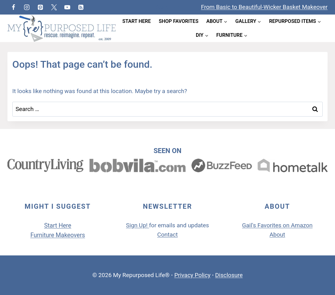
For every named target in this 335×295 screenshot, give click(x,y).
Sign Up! (137, 225)
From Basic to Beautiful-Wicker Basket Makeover (264, 7)
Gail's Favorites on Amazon (277, 225)
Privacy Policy (192, 275)
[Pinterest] (40, 7)
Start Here (136, 21)
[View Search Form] (167, 7)
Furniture (43, 235)
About (277, 234)
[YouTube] (67, 7)
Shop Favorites (178, 21)
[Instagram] (27, 7)
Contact (167, 234)
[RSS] (81, 7)
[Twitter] (54, 7)
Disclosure (229, 275)
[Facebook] (13, 7)
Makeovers (70, 235)
